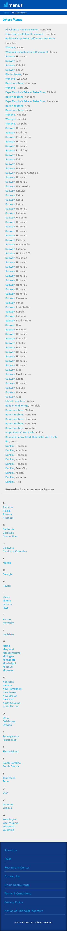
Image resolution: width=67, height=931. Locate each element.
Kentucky (8, 622)
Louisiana (8, 634)
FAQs (7, 859)
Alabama (8, 507)
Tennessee (9, 778)
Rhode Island (11, 751)
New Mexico (10, 695)
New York (8, 699)
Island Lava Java (15, 401)
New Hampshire (12, 688)
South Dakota (11, 766)
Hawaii (7, 12)
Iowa (5, 607)
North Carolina (11, 702)
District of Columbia (15, 551)
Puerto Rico (9, 739)
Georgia (7, 574)
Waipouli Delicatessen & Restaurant (26, 52)
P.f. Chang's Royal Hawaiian (21, 29)
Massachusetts (11, 652)
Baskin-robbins (14, 83)
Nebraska (8, 681)
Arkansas (8, 517)
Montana (8, 670)
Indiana (7, 604)
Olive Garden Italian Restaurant (24, 34)
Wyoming (8, 829)
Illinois (7, 600)
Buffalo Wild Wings (16, 405)
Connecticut (10, 536)
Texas (6, 781)
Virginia (7, 807)
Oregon (7, 724)
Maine (6, 645)
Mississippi (9, 663)
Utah (5, 792)
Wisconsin (9, 826)
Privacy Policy (13, 902)
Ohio (6, 718)
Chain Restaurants (16, 885)
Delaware (8, 547)
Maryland (8, 649)
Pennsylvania (11, 736)
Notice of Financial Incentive (23, 911)
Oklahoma (9, 721)
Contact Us (12, 876)
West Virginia (10, 822)
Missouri (8, 666)
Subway (10, 56)
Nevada (7, 685)
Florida (7, 562)
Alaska (7, 510)
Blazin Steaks (13, 74)
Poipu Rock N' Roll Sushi (19, 432)
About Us (10, 850)
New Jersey (9, 692)
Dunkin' (9, 446)
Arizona (7, 514)
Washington (10, 819)
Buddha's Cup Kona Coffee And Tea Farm (30, 38)
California (8, 529)
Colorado (8, 532)
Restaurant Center (16, 867)
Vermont (8, 804)
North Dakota (11, 706)
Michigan (8, 656)
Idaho (6, 597)
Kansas (7, 619)
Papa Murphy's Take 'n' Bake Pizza (25, 92)
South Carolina (12, 762)
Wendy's (10, 47)
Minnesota (9, 659)
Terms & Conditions (17, 893)
